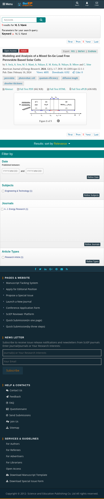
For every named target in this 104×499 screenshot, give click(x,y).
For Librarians (14, 462)
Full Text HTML (58, 89)
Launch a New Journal (19, 301)
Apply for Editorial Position (21, 289)
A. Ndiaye (40, 64)
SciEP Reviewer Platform (20, 314)
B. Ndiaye (63, 64)
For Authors (13, 443)
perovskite (9, 78)
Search (77, 4)
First (70, 41)
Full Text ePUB (79, 89)
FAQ (10, 402)
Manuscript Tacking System (22, 283)
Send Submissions (18, 415)
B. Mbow (74, 64)
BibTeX (81, 51)
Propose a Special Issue (19, 295)
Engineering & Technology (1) (18, 191)
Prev (78, 41)
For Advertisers (15, 456)
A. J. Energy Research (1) (16, 209)
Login (87, 4)
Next (88, 41)
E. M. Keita (51, 64)
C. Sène (87, 64)
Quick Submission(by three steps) (25, 326)
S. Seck (9, 64)
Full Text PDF (26, 89)
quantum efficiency (48, 78)
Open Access (13, 468)
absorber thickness (13, 83)
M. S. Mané (28, 64)
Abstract (9, 89)
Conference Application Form (23, 307)
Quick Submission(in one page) (24, 320)
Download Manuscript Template (26, 475)
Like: (78, 72)
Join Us (12, 421)
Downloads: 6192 (60, 72)
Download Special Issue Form (25, 481)
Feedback (13, 396)
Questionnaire (16, 409)
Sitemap (12, 427)
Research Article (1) (14, 257)
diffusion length (70, 78)
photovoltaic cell (27, 78)
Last (96, 41)
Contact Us (14, 390)
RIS (73, 51)
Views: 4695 (43, 72)
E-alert (97, 4)
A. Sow (17, 64)
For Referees (13, 450)
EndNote (92, 51)
